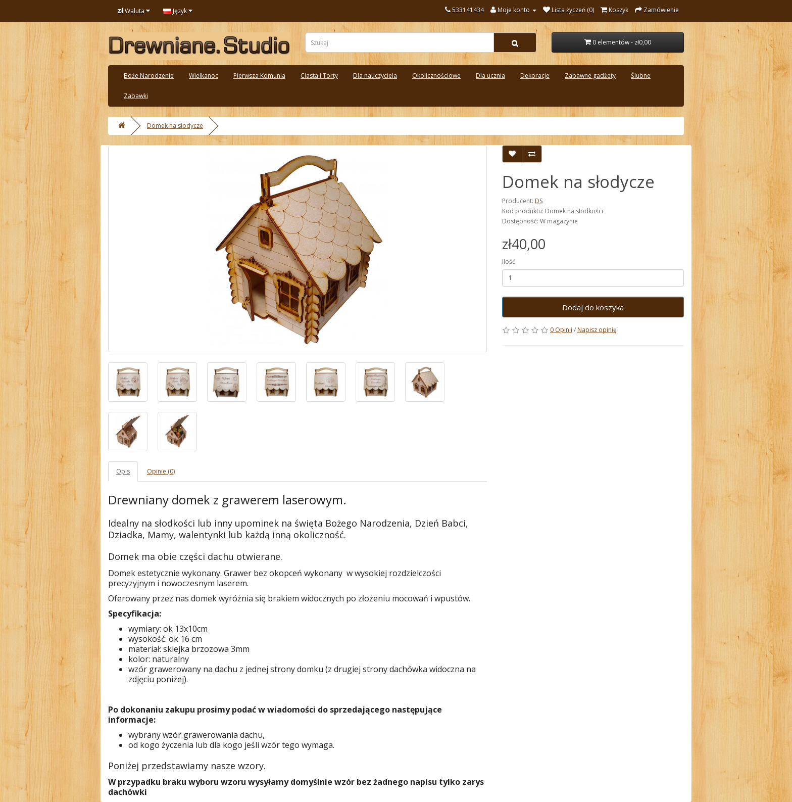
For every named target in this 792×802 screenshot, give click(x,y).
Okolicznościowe (436, 75)
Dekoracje (535, 75)
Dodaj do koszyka (593, 307)
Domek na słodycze (175, 125)
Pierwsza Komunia (259, 75)
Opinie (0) (161, 471)
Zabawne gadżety (590, 75)
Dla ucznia (490, 75)
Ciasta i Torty (319, 75)
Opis (123, 471)
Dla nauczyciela (375, 75)
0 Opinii (561, 329)
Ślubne (641, 75)
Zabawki (136, 95)
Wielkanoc (203, 75)
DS (538, 201)
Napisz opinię (597, 329)
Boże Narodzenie (149, 75)
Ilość (508, 261)
